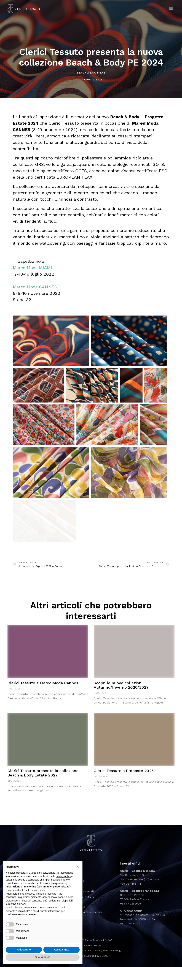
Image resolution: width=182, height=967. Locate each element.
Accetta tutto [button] (61, 949)
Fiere (101, 72)
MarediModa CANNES (35, 286)
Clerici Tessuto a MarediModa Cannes (42, 683)
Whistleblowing (112, 950)
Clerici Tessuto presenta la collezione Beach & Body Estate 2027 (43, 772)
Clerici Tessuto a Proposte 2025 (124, 770)
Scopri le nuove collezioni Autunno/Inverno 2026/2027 (121, 685)
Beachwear (86, 72)
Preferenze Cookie (90, 950)
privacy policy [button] (63, 876)
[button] (171, 9)
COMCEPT (106, 956)
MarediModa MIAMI (32, 267)
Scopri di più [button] (42, 957)
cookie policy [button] (38, 890)
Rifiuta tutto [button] (24, 949)
